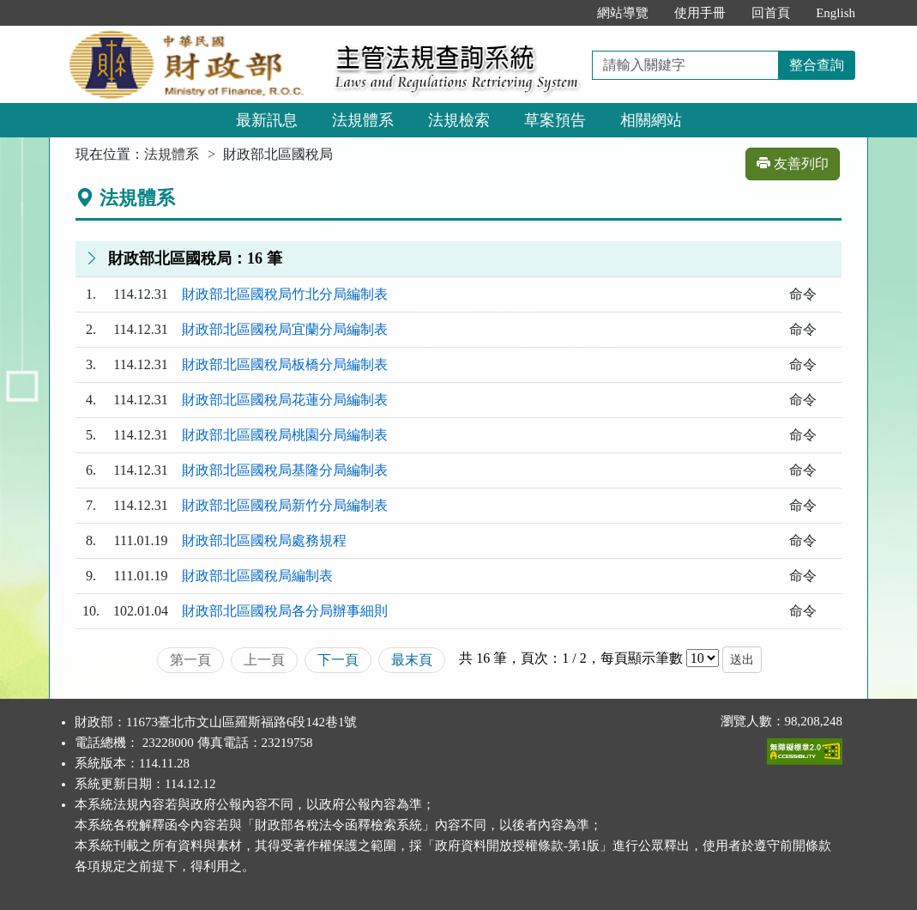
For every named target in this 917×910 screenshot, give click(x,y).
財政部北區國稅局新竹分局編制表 (285, 505)
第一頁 (190, 659)
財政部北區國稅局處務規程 (264, 540)
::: (566, 13)
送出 (742, 659)
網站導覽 (623, 13)
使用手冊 (700, 13)
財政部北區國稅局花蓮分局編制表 (285, 399)
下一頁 (338, 659)
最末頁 (411, 659)
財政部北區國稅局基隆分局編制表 (285, 470)
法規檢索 (459, 120)
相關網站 (651, 120)
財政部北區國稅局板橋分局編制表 (285, 364)
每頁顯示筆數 (641, 658)
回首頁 (770, 13)
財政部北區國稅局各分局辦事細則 (285, 611)
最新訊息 (267, 120)
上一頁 (264, 659)
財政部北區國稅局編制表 (257, 575)
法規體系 (363, 120)
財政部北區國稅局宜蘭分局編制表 (285, 329)
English (835, 13)
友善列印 (793, 163)
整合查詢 (816, 65)
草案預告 (555, 120)
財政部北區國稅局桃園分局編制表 (285, 435)
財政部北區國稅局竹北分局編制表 (285, 294)
